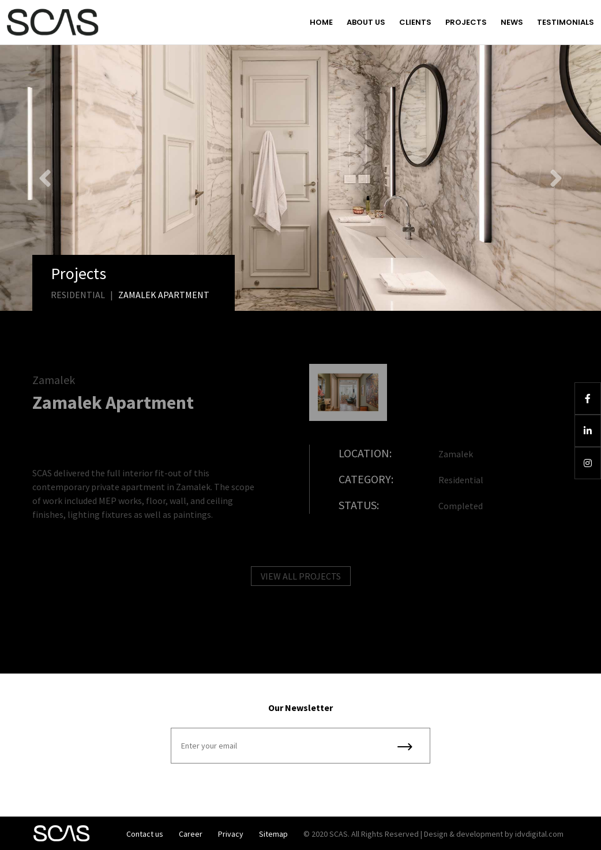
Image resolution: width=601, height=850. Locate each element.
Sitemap (273, 834)
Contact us (144, 834)
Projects (466, 22)
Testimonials (565, 22)
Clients (415, 22)
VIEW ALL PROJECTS (301, 579)
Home (321, 22)
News (512, 22)
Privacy (230, 834)
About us (366, 22)
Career (190, 834)
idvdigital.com (539, 834)
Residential (78, 294)
